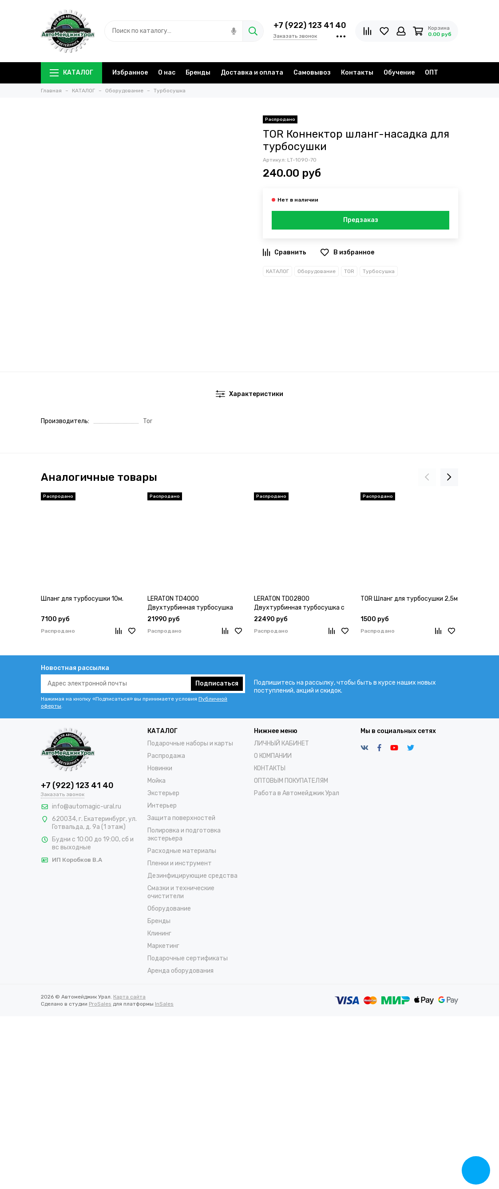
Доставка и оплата (252, 72)
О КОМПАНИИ (273, 756)
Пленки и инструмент (179, 863)
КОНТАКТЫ (269, 768)
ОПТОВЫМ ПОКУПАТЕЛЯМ (291, 781)
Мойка (156, 781)
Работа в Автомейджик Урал (296, 793)
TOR (349, 271)
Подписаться (216, 683)
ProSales (100, 1004)
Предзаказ (360, 220)
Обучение (399, 72)
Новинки (159, 768)
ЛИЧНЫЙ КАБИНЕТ (281, 743)
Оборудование (316, 271)
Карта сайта (129, 997)
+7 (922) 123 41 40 (309, 25)
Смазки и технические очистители (180, 892)
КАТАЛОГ (71, 72)
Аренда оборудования (180, 971)
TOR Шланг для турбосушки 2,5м (409, 598)
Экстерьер (163, 793)
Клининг (159, 933)
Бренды (198, 72)
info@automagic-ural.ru (86, 806)
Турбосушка (379, 271)
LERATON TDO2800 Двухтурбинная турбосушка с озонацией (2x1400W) (299, 603)
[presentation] (427, 477)
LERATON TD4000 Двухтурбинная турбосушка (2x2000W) (190, 603)
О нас (166, 72)
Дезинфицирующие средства (192, 876)
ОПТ (431, 72)
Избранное (130, 72)
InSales (164, 1004)
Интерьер (162, 805)
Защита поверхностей (181, 818)
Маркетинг (163, 946)
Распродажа (166, 756)
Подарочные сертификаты (187, 958)
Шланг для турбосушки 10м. (82, 598)
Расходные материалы (181, 851)
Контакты (357, 72)
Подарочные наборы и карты (190, 743)
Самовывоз (312, 72)
